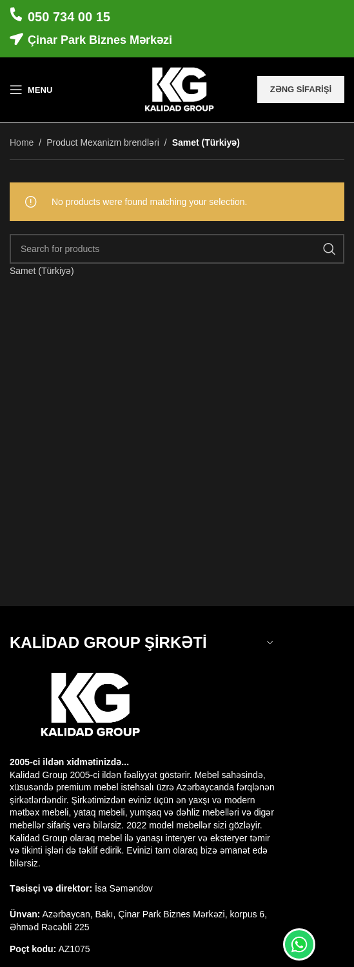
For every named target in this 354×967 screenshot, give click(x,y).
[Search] (177, 249)
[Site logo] (177, 89)
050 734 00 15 (69, 17)
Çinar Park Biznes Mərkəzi (100, 40)
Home (22, 142)
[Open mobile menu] (31, 90)
